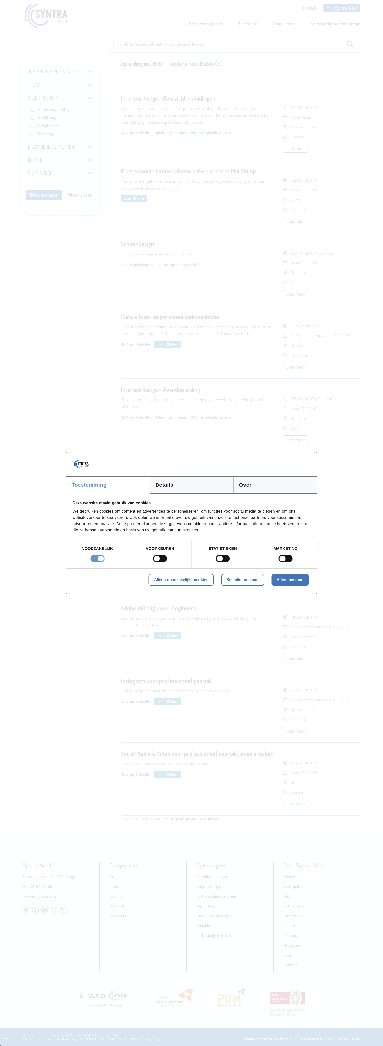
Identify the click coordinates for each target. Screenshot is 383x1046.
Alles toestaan (290, 580)
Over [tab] (245, 485)
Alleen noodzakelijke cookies (181, 580)
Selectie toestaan (242, 580)
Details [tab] (164, 485)
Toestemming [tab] (89, 485)
